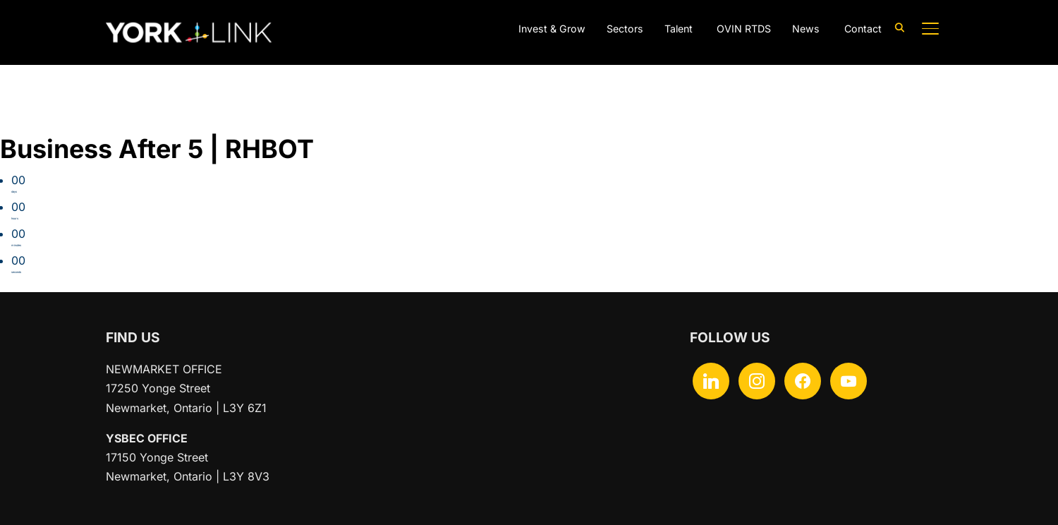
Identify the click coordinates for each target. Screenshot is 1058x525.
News (802, 29)
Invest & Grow (534, 29)
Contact (861, 29)
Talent (670, 29)
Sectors (612, 29)
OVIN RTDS (737, 29)
